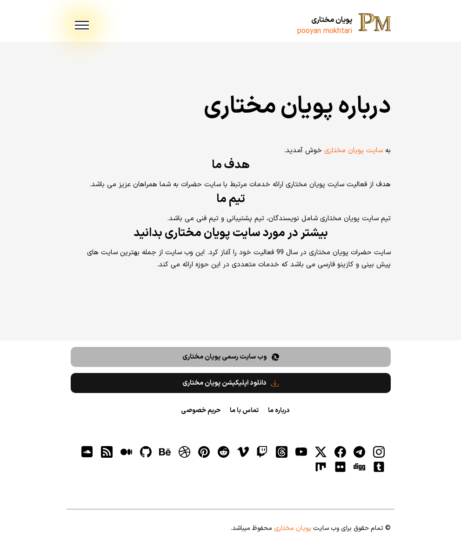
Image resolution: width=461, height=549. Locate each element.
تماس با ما (244, 410)
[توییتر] (320, 451)
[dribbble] (184, 451)
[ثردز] (281, 451)
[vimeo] (242, 451)
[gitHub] (145, 451)
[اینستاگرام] (379, 451)
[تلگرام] (359, 451)
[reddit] (223, 451)
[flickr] (340, 467)
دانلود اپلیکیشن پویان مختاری (230, 383)
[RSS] (107, 451)
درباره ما (278, 410)
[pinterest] (204, 451)
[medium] (126, 451)
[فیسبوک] (340, 451)
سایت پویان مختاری (353, 150)
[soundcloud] (87, 451)
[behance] (165, 451)
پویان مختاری (331, 20)
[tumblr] (379, 467)
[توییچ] (262, 451)
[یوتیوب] (301, 451)
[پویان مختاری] (374, 23)
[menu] (82, 25)
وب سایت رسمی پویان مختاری (230, 357)
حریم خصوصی (200, 410)
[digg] (359, 467)
